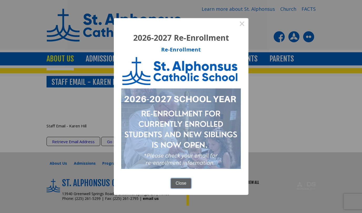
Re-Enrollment (181, 49)
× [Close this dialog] (242, 24)
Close (181, 183)
